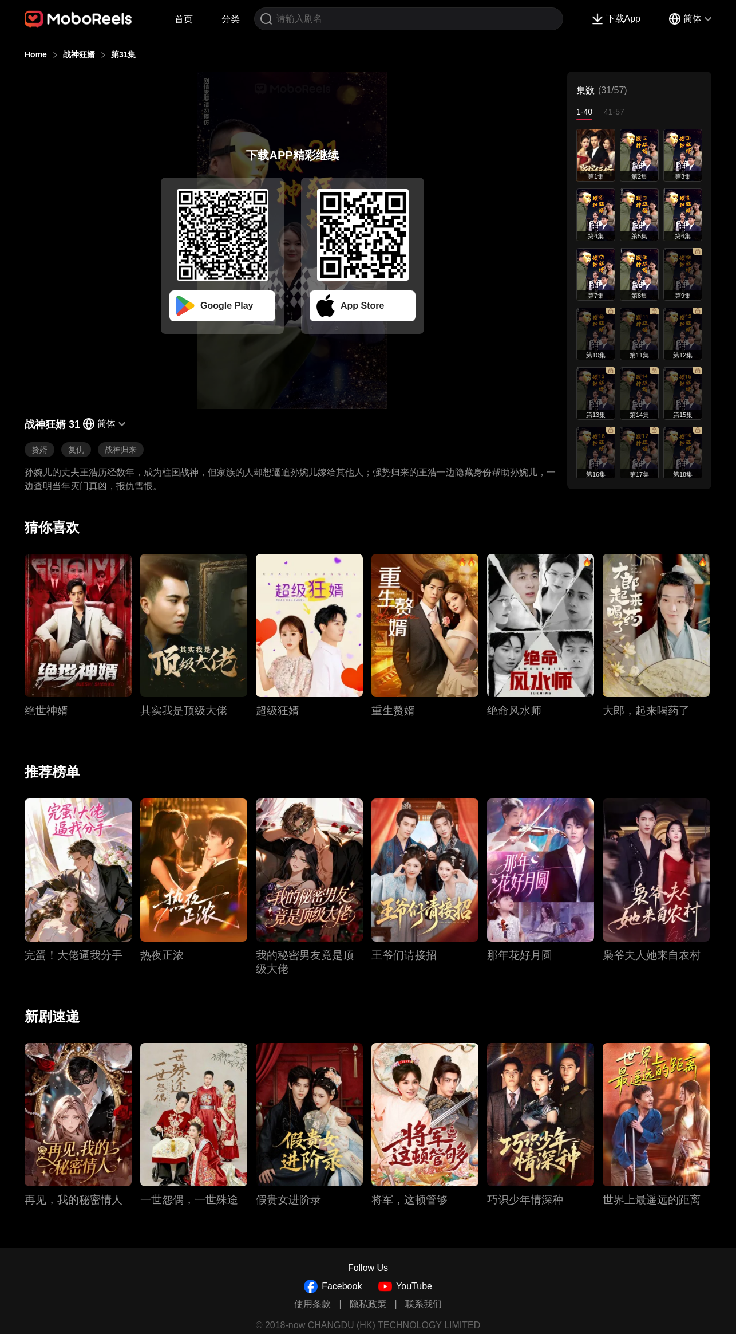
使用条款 (312, 1304)
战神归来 (121, 449)
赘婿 (39, 449)
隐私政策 (368, 1304)
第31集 (123, 54)
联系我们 (423, 1304)
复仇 (76, 449)
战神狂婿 (79, 54)
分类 (230, 19)
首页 (184, 19)
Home (36, 54)
